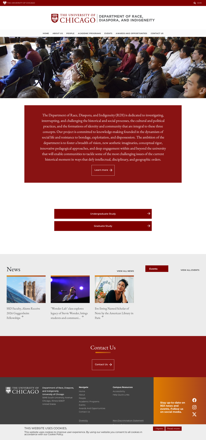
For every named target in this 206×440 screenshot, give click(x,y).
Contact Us (157, 33)
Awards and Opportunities (131, 33)
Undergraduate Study (103, 213)
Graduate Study (103, 226)
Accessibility (119, 391)
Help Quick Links (121, 395)
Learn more (101, 170)
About (82, 395)
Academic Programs (89, 33)
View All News (125, 271)
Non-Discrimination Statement (128, 420)
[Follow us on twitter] (194, 415)
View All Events (190, 270)
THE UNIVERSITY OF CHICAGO (19, 3)
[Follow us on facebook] (194, 401)
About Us (58, 33)
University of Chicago (53, 394)
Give (199, 3)
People (70, 33)
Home (46, 33)
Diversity (83, 420)
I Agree (159, 428)
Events (108, 33)
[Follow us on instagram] (194, 408)
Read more (173, 428)
